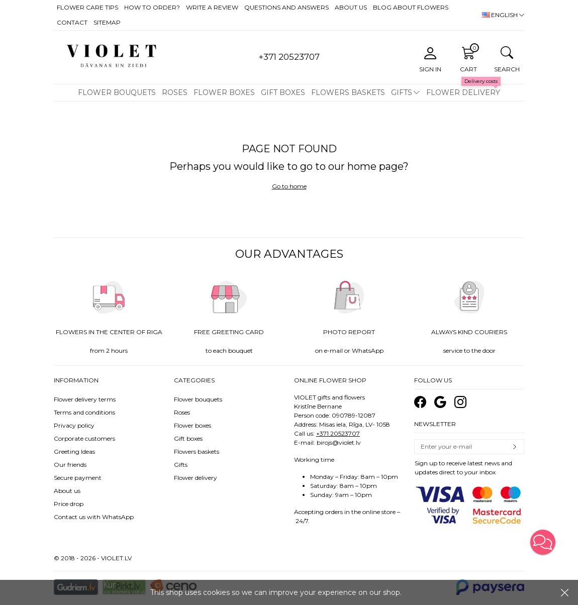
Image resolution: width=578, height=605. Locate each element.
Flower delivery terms (85, 399)
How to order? (152, 7)
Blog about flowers (410, 7)
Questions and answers (286, 7)
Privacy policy (74, 425)
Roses (174, 92)
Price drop (68, 504)
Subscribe (514, 446)
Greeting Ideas (74, 451)
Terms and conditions (84, 412)
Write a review (212, 7)
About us (351, 7)
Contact (72, 22)
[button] (542, 542)
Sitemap (107, 22)
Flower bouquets (117, 92)
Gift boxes (283, 92)
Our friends (70, 464)
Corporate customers (84, 438)
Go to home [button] (289, 186)
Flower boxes (224, 92)
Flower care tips (87, 7)
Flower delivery (463, 92)
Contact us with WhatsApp (94, 517)
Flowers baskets (348, 92)
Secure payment (78, 477)
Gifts (401, 92)
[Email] (460, 446)
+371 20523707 (338, 433)
